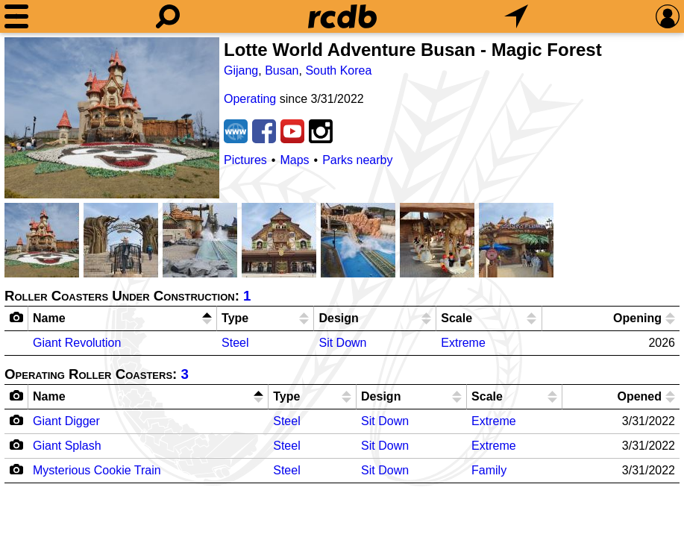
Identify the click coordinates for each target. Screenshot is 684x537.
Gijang (241, 70)
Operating (250, 98)
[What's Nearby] (516, 16)
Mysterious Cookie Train (97, 470)
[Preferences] (668, 16)
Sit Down (342, 342)
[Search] (168, 16)
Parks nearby (357, 160)
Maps (294, 160)
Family (488, 470)
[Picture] (111, 117)
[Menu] (16, 16)
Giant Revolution (77, 342)
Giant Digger (66, 421)
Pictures (245, 160)
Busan (281, 70)
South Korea (338, 70)
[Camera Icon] (17, 420)
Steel (235, 342)
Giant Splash (67, 445)
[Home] (342, 16)
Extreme (463, 342)
